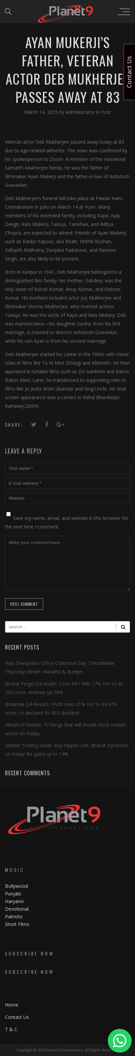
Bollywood (16, 886)
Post (106, 112)
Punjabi (13, 893)
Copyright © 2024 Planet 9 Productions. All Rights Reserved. (67, 1050)
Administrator (81, 112)
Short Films (17, 924)
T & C (11, 1029)
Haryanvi (14, 901)
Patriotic (14, 916)
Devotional (17, 909)
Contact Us (17, 1017)
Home (11, 1005)
